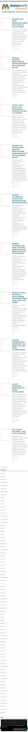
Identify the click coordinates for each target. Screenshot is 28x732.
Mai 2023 (3, 562)
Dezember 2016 (4, 703)
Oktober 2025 (4, 488)
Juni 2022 (3, 586)
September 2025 (4, 491)
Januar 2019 (3, 675)
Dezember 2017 (4, 690)
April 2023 (3, 565)
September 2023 (4, 549)
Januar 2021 (3, 632)
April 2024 (3, 537)
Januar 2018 (3, 687)
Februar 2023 (3, 571)
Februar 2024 (3, 543)
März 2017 (3, 693)
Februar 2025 (3, 513)
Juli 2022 (2, 583)
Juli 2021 (2, 614)
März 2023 (3, 568)
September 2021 (4, 608)
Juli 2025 (2, 497)
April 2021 (3, 623)
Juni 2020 (3, 647)
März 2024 (3, 540)
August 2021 (3, 611)
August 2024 (3, 525)
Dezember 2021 (4, 598)
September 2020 (4, 638)
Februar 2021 (3, 629)
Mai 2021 (3, 620)
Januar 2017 (3, 700)
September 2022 (4, 577)
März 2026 (3, 476)
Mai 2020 (3, 651)
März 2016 (3, 706)
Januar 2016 (3, 712)
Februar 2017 (3, 697)
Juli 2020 (2, 644)
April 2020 (3, 654)
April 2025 (3, 507)
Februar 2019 (3, 672)
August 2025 (3, 494)
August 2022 (3, 580)
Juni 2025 (3, 500)
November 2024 (4, 519)
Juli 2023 (2, 556)
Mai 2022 (3, 589)
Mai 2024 (3, 534)
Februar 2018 (3, 684)
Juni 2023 (3, 559)
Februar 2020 (3, 660)
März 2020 (3, 657)
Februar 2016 (3, 709)
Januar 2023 (3, 574)
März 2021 (3, 626)
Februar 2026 (3, 479)
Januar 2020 (3, 663)
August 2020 (3, 641)
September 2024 (4, 522)
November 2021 (4, 602)
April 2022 (3, 592)
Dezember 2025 (4, 482)
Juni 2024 (3, 531)
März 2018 (3, 681)
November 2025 (4, 485)
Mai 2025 (3, 503)
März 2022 (3, 595)
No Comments (16, 48)
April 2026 (3, 473)
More (14, 50)
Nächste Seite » (4, 467)
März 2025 (3, 510)
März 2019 (3, 669)
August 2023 (3, 553)
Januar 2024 (3, 546)
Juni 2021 (3, 617)
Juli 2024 (2, 528)
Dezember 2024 (4, 516)
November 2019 (4, 666)
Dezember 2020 (4, 635)
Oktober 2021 (4, 605)
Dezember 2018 (4, 678)
